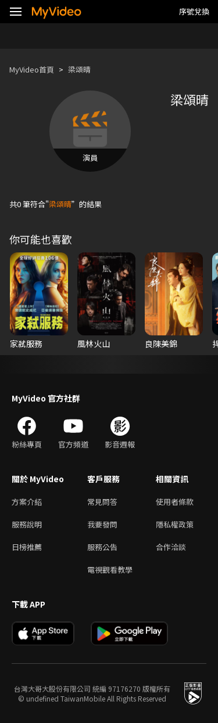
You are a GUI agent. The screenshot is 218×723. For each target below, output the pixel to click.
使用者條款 (175, 501)
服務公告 (102, 546)
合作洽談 (171, 546)
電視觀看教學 (110, 569)
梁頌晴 (79, 69)
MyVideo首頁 (31, 69)
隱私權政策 (175, 524)
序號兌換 (194, 11)
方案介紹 (27, 501)
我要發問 (102, 524)
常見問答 (102, 501)
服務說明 (27, 524)
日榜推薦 (27, 546)
